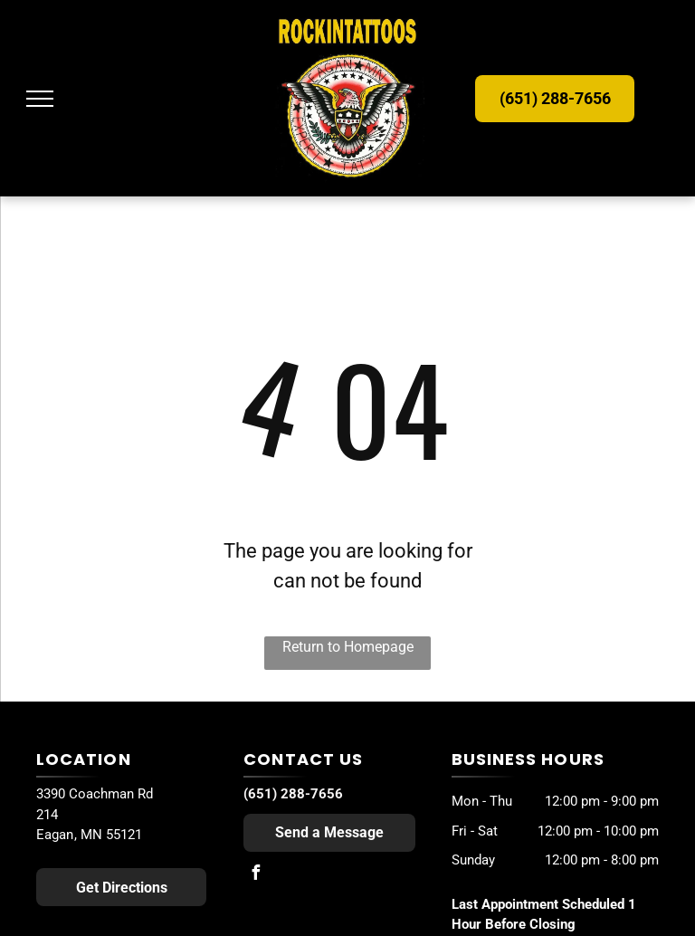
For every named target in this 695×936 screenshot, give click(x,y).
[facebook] (255, 875)
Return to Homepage (348, 646)
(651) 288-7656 (293, 794)
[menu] (39, 98)
